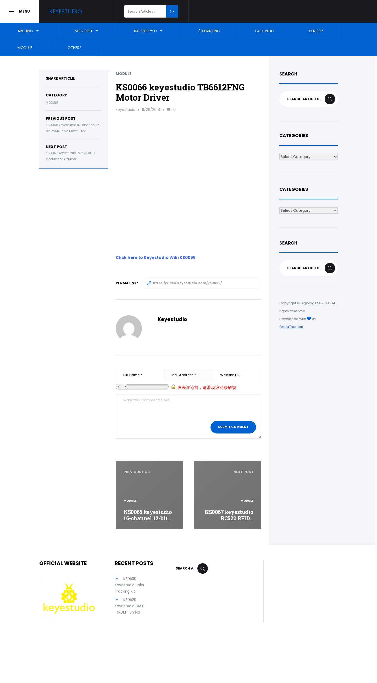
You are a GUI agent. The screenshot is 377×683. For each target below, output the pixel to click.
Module (25, 47)
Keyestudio (70, 11)
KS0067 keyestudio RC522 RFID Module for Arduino (70, 156)
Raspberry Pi (145, 31)
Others (74, 47)
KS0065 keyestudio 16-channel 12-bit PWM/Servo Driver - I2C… (73, 128)
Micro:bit (84, 31)
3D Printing (209, 31)
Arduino (25, 31)
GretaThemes (291, 326)
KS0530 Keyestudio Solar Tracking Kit (130, 585)
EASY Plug (264, 31)
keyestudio (126, 109)
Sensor (316, 31)
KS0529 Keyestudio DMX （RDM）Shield (129, 606)
